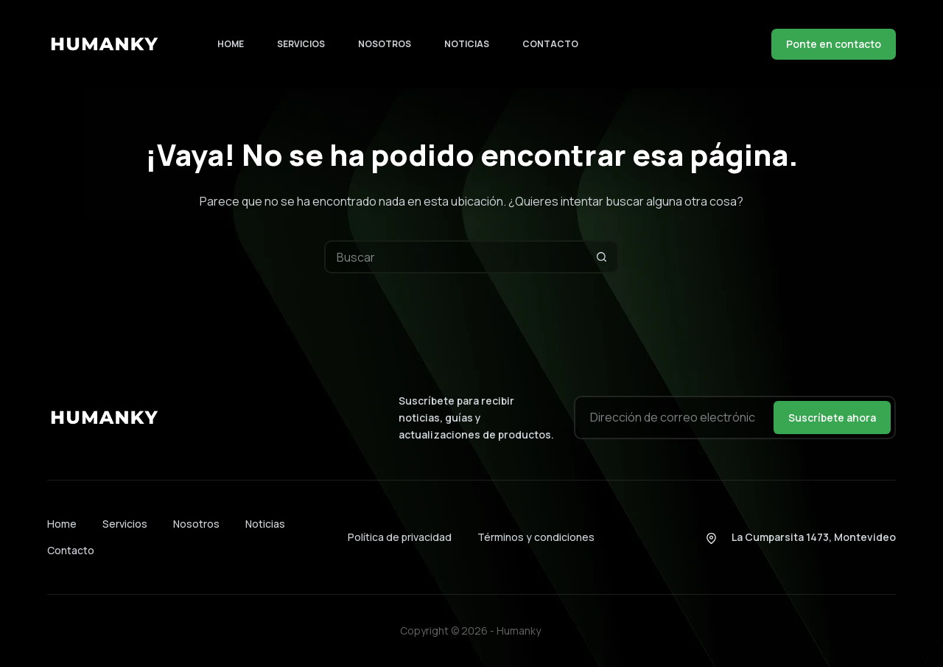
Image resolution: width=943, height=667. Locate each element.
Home (230, 44)
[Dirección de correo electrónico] (672, 417)
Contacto (550, 44)
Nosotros (384, 44)
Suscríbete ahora (832, 418)
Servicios (301, 44)
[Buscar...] (455, 256)
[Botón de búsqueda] (602, 256)
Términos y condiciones (536, 537)
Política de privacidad (400, 537)
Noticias (466, 44)
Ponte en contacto (833, 44)
